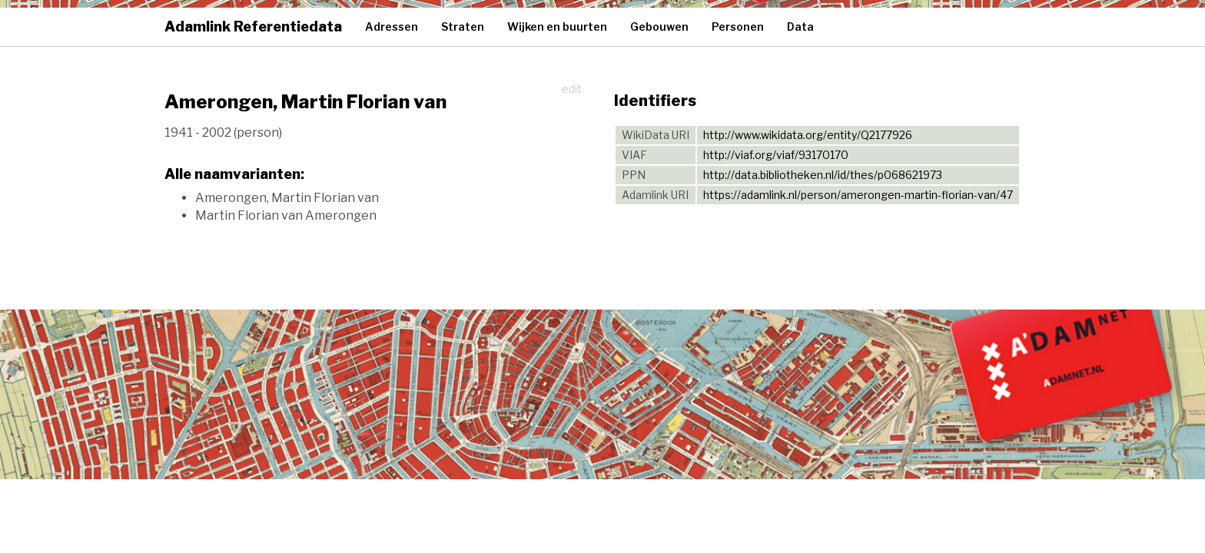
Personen (738, 26)
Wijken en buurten (557, 26)
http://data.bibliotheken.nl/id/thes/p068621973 (822, 174)
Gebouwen (659, 26)
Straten (462, 26)
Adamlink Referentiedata (253, 26)
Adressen (391, 26)
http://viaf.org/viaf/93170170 (775, 154)
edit (572, 88)
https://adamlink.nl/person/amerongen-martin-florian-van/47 (858, 194)
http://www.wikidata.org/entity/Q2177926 (807, 134)
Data (800, 26)
